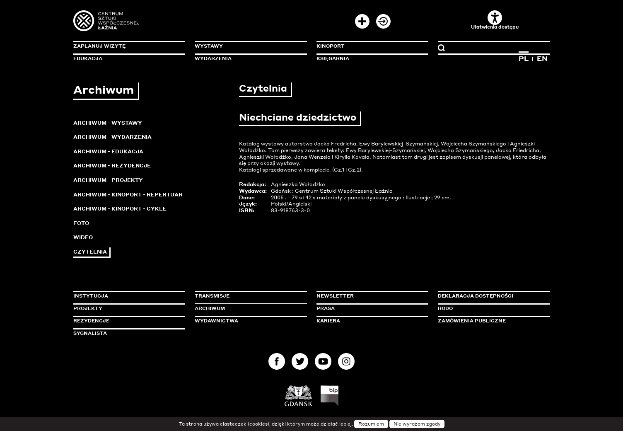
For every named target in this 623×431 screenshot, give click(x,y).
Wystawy (209, 46)
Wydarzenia (213, 58)
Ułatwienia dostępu (495, 20)
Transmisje (247, 296)
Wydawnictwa (216, 321)
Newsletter (335, 296)
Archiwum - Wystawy (107, 123)
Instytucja (90, 296)
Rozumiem (371, 424)
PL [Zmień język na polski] (524, 58)
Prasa (325, 308)
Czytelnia (90, 252)
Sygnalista (90, 333)
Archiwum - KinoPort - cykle (120, 209)
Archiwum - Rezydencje (112, 165)
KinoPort (330, 46)
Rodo (445, 308)
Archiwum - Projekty (108, 180)
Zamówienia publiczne (490, 321)
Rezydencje (91, 321)
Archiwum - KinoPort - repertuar (128, 194)
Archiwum (210, 308)
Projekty (87, 308)
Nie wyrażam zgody (417, 424)
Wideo (83, 237)
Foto (81, 223)
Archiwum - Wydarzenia (112, 137)
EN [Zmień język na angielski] (542, 58)
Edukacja (87, 58)
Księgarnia (332, 58)
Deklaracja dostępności (475, 296)
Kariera (328, 321)
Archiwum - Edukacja (108, 151)
